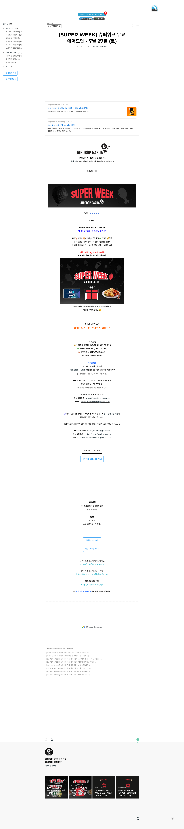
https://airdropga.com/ (98, 430)
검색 (132, 25)
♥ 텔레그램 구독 (10, 73)
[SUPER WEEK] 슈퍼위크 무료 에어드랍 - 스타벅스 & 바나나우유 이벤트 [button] (56, 787)
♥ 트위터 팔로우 (10, 79)
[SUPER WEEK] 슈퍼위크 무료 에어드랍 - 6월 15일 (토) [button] (103, 787)
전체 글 (7, 24)
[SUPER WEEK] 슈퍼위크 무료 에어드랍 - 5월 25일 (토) (67, 668)
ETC (9, 67)
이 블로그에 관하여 (138, 739)
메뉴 (138, 25)
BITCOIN (12, 28)
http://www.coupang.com (58, 122)
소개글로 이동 (92, 171)
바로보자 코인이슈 (14, 35)
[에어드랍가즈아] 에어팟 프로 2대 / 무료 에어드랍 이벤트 (66, 652)
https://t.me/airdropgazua (98, 434)
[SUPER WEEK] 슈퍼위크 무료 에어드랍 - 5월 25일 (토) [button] (127, 787)
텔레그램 (73, 161)
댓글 (46, 739)
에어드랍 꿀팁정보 (14, 56)
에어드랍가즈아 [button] (57, 25)
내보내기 (52, 739)
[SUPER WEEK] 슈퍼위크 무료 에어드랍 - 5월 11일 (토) (67, 674)
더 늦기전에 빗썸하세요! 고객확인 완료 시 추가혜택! (68, 108)
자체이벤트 (11, 62)
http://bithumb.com (56, 105)
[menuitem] (138, 818)
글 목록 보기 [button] (138, 818)
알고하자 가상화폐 (14, 31)
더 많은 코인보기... (92, 540)
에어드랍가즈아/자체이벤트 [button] (99, 46)
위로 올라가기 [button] (172, 818)
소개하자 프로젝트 (14, 48)
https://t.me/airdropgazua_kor (95, 437)
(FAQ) (92, 459)
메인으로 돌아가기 (92, 549)
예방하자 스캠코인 (13, 38)
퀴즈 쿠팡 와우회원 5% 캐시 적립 (61, 125)
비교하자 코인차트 (14, 45)
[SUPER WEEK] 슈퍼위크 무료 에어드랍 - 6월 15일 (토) (67, 665)
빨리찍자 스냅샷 (13, 59)
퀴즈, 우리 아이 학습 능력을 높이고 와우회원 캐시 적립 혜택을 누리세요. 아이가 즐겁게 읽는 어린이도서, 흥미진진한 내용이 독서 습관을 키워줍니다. (90, 129)
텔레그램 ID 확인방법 (92, 450)
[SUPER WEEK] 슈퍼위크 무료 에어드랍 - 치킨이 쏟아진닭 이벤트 (70, 662)
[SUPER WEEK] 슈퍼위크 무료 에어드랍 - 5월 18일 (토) (67, 671)
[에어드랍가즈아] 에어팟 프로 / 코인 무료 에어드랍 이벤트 (66, 656)
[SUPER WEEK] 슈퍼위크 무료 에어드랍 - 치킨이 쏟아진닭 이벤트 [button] (80, 787)
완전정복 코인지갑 (14, 41)
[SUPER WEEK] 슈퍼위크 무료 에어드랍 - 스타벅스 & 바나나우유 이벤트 (72, 659)
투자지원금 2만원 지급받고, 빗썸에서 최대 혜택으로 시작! (69, 111)
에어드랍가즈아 (14, 52)
